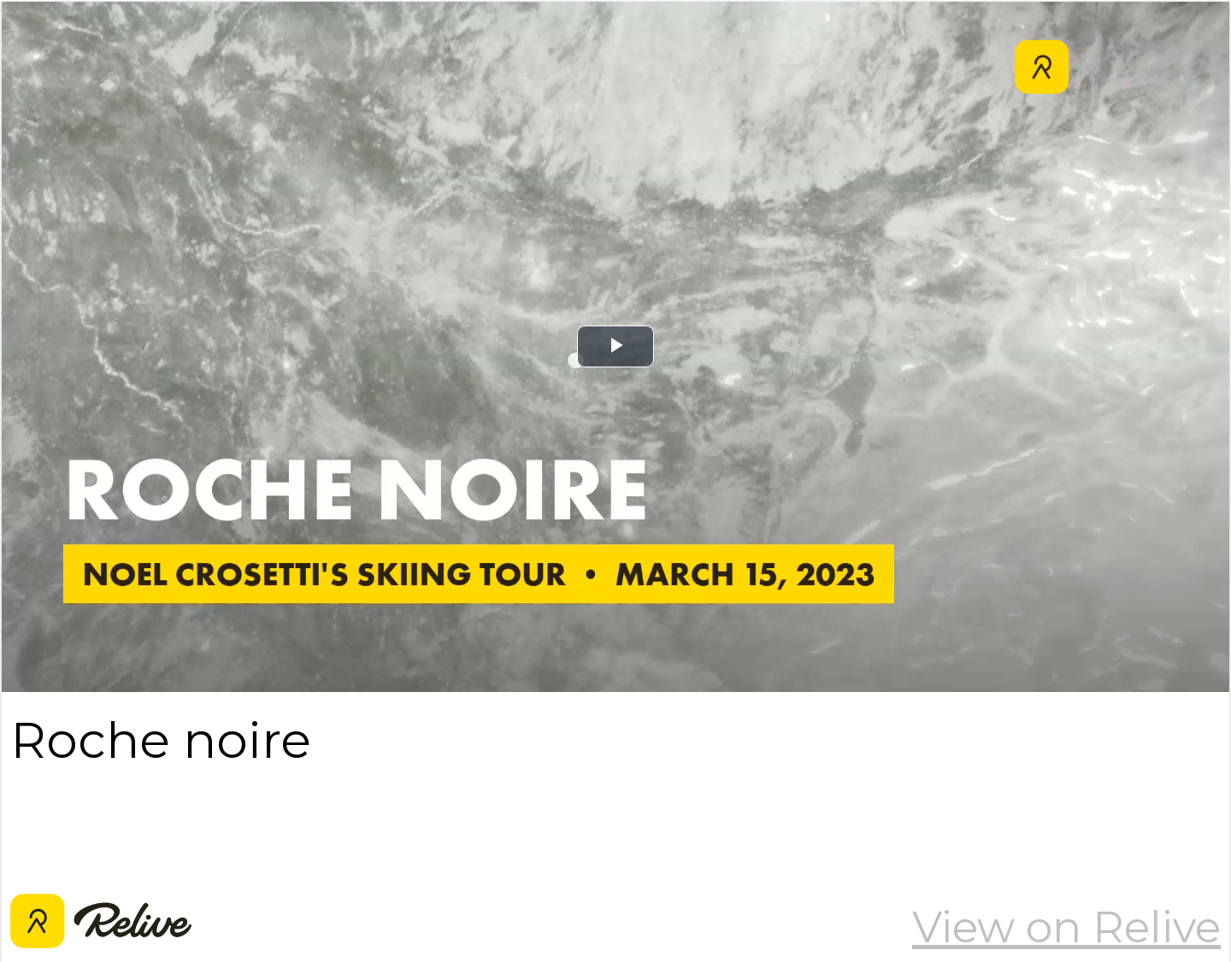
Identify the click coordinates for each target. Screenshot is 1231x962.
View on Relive (1066, 926)
